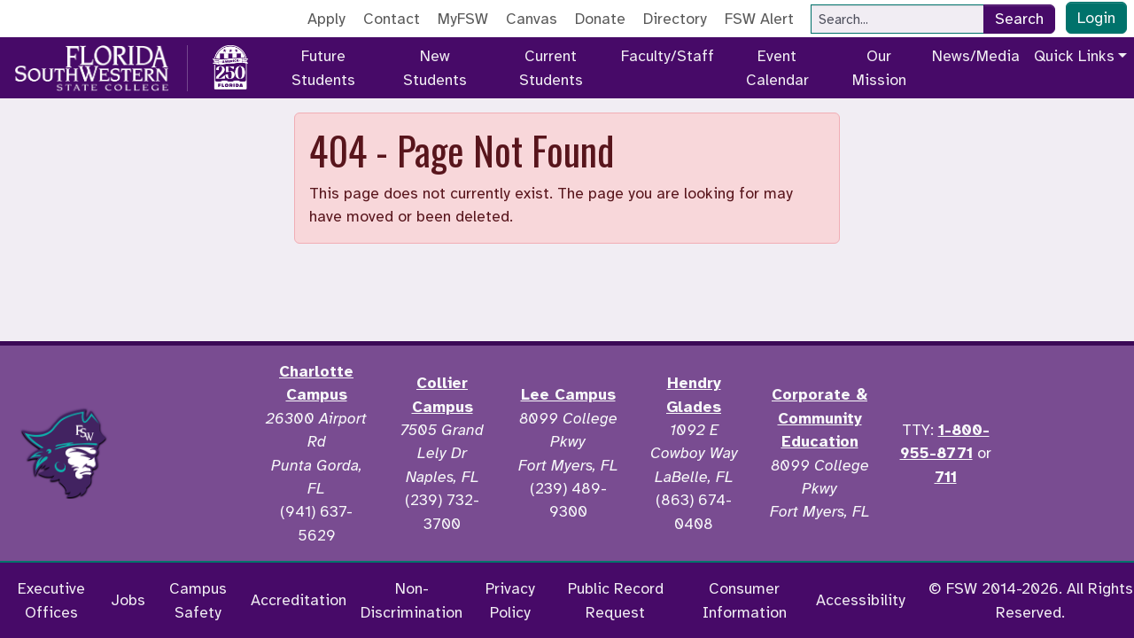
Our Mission (879, 67)
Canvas (531, 18)
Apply (326, 18)
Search (1019, 18)
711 (946, 476)
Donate (600, 18)
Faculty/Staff (667, 56)
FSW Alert (759, 18)
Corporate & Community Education (819, 418)
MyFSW (463, 18)
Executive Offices (51, 600)
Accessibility (860, 600)
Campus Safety (198, 600)
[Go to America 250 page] (230, 65)
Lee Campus (568, 394)
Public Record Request (616, 600)
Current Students (551, 67)
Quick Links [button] (1074, 56)
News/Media (976, 56)
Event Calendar (777, 67)
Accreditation (298, 600)
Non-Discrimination (411, 600)
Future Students (323, 67)
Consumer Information (745, 600)
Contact (391, 18)
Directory (675, 18)
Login (1096, 17)
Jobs (128, 600)
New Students (435, 67)
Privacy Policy (510, 600)
